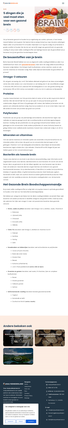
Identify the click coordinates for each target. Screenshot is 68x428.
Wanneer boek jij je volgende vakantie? (18, 353)
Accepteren (31, 421)
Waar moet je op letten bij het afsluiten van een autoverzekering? (18, 335)
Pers (25, 391)
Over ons (27, 389)
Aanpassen (10, 421)
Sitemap (26, 398)
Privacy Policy (28, 395)
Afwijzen (21, 421)
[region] (20, 414)
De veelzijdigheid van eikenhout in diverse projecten (49, 335)
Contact (26, 393)
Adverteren (27, 386)
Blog (4, 9)
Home (26, 384)
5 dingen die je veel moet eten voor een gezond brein (14, 18)
